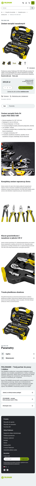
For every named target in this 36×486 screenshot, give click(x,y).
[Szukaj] (32, 8)
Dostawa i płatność (9, 438)
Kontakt (6, 440)
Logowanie (24, 459)
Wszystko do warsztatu (10, 12)
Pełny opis (15, 76)
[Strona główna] (1, 12)
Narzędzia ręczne (22, 12)
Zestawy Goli (4, 14)
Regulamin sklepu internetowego (12, 433)
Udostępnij (31, 68)
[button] (25, 87)
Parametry (12, 106)
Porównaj (5, 96)
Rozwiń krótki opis (6, 76)
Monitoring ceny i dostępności (19, 96)
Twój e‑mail (7, 456)
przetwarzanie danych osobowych (12, 463)
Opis (4, 106)
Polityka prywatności (9, 435)
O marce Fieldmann (9, 447)
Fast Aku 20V (7, 427)
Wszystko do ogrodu (9, 422)
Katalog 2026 (7, 445)
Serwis (5, 442)
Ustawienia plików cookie (10, 450)
